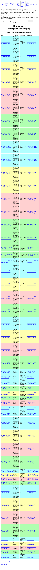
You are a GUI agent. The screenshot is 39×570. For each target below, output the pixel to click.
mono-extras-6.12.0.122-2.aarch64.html (6, 261)
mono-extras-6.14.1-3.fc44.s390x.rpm (31, 95)
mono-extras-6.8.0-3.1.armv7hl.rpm (31, 556)
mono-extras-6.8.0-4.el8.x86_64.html (5, 531)
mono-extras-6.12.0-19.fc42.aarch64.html (5, 323)
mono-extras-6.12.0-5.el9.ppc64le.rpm (31, 436)
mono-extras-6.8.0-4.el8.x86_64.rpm (31, 531)
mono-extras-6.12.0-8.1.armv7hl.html (5, 414)
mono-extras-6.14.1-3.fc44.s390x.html (5, 95)
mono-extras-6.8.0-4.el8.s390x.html (5, 518)
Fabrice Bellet (4, 564)
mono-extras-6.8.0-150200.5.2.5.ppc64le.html (7, 475)
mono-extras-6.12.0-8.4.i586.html (5, 388)
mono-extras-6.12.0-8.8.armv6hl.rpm (31, 372)
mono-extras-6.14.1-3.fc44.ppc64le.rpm (31, 68)
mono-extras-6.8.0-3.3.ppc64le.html (5, 543)
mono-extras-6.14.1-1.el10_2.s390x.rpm (31, 199)
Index (3, 4)
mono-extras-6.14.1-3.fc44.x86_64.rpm (31, 121)
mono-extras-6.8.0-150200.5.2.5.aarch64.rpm (33, 471)
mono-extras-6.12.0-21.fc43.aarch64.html (5, 271)
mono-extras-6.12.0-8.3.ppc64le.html (5, 393)
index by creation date (23, 4)
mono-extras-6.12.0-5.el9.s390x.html (5, 449)
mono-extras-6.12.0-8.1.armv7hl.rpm (31, 414)
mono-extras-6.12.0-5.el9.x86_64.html (5, 462)
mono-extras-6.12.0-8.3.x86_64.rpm (31, 398)
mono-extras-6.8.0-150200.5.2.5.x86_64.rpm (33, 483)
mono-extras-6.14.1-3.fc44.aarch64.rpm (31, 42)
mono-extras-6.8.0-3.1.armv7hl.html (5, 556)
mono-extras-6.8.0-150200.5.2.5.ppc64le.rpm (33, 475)
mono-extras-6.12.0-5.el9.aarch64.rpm (31, 423)
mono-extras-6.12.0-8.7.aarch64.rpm (31, 382)
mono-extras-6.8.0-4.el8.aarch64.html (5, 491)
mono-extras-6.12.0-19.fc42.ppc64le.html (5, 336)
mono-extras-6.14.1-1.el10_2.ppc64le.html (6, 173)
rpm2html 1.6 (10, 561)
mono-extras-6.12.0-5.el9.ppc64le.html (5, 436)
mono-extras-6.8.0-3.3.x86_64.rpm (31, 551)
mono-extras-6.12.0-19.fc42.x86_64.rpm (31, 362)
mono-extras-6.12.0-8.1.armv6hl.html (5, 408)
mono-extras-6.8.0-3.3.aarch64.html (5, 539)
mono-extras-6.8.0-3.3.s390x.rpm (31, 547)
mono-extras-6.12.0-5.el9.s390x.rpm (31, 449)
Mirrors (32, 4)
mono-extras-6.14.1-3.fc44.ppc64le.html (5, 68)
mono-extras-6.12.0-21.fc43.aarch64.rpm (31, 271)
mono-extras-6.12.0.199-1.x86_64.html (6, 248)
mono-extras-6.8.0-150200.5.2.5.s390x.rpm (32, 479)
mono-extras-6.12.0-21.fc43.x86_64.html (5, 310)
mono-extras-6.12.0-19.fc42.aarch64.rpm (31, 323)
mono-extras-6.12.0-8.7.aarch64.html (5, 382)
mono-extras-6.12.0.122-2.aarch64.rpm (32, 261)
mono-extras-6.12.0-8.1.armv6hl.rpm (31, 408)
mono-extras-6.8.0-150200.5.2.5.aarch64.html (7, 471)
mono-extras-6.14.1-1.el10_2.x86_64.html (6, 225)
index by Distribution (12, 4)
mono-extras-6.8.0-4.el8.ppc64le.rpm (31, 504)
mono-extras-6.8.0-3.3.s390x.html (5, 547)
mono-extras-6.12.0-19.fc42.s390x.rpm (31, 349)
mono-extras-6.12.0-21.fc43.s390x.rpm (31, 297)
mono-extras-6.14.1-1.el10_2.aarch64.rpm (32, 147)
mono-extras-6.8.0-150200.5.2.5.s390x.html (6, 479)
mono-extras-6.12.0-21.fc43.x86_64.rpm (31, 310)
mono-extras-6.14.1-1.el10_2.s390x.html (5, 199)
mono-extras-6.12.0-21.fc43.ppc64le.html (5, 284)
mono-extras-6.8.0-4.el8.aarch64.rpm (31, 491)
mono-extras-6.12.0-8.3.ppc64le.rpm (31, 393)
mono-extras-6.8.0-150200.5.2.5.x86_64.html (7, 483)
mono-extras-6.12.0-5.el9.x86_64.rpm (31, 462)
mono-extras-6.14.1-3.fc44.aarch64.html (5, 42)
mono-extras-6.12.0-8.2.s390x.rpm (31, 403)
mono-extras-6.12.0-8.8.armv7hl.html (5, 377)
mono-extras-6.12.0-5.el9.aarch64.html (5, 423)
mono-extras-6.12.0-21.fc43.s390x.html (5, 297)
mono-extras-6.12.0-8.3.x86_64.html (5, 398)
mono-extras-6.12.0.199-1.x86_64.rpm (32, 248)
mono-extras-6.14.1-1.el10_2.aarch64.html (6, 147)
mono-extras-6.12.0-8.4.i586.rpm (31, 388)
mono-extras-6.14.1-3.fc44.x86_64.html (5, 121)
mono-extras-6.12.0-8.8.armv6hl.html (5, 372)
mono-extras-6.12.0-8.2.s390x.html (5, 403)
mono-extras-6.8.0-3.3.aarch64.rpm (31, 539)
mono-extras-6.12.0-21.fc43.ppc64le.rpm (31, 284)
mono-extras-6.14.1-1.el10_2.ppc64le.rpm (32, 173)
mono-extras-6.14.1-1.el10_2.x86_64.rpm (32, 225)
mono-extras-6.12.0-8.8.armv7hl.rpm (31, 377)
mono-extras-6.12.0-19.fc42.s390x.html (5, 349)
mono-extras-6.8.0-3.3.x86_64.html (5, 551)
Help (36, 4)
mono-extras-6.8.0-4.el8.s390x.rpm (31, 518)
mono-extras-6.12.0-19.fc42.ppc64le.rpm (31, 336)
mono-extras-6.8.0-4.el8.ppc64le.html (5, 504)
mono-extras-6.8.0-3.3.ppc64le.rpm (31, 543)
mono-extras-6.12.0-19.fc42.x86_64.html (5, 362)
